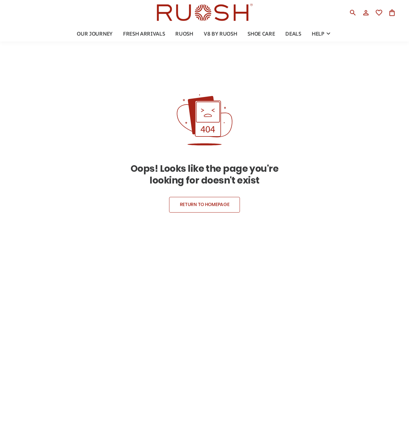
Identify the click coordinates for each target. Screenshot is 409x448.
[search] (353, 13)
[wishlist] (379, 13)
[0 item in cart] (392, 13)
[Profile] (366, 13)
